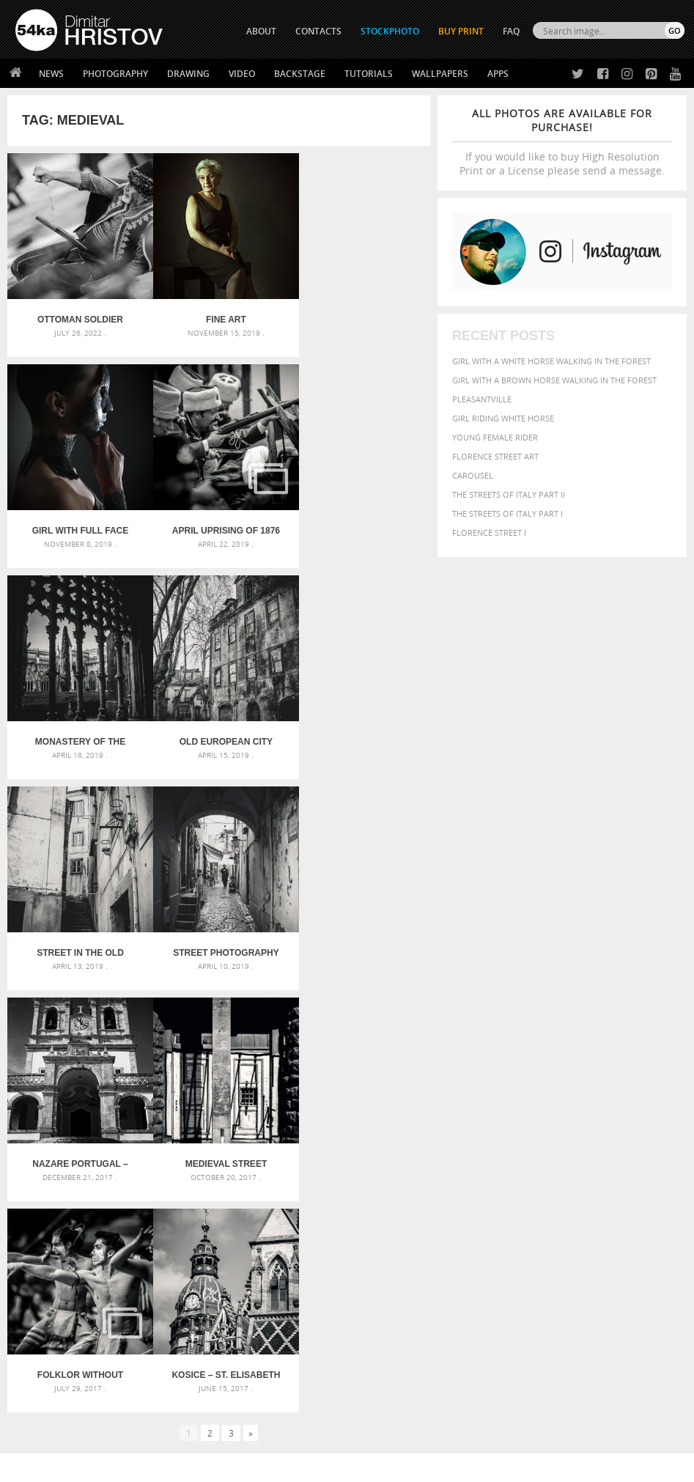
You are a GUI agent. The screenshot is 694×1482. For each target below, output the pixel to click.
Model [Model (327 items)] (573, 1180)
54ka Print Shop (49, 1306)
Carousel (472, 475)
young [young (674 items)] (530, 1220)
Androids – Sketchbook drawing (315, 1126)
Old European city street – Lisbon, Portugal (359, 521)
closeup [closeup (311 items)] (486, 1154)
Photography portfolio (68, 1343)
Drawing (188, 73)
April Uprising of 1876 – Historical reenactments (78, 521)
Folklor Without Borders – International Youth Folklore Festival (218, 933)
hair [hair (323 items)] (635, 1166)
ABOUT (261, 31)
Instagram (386, 1345)
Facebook (384, 1326)
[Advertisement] (350, 1044)
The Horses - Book (54, 1361)
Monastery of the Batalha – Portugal (218, 521)
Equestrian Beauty (168, 1431)
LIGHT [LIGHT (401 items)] (513, 1179)
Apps (498, 73)
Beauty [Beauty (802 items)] (554, 1140)
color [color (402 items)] (518, 1153)
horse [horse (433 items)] (484, 1179)
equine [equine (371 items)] (485, 1165)
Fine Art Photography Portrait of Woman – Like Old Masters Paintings (218, 314)
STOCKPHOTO (390, 31)
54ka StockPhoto (52, 1324)
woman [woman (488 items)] (489, 1221)
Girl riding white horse (503, 418)
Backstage (299, 73)
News (51, 73)
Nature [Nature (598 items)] (608, 1179)
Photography (115, 73)
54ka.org (136, 1465)
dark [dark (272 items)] (564, 1154)
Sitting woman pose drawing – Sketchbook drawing (347, 1197)
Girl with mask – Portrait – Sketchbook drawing (347, 1162)
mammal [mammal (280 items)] (543, 1180)
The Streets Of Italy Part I (507, 513)
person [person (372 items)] (613, 1192)
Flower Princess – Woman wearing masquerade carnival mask (121, 1197)
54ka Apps (35, 1379)
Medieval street (78, 933)
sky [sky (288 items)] (558, 1207)
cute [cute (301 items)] (544, 1154)
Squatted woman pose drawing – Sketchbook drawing (347, 1179)
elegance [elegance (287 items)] (594, 1154)
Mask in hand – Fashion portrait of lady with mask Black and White (121, 1144)
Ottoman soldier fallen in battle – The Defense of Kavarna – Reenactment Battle (78, 314)
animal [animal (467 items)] (488, 1125)
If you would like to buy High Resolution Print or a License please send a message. (562, 141)
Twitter (380, 1307)
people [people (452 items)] (579, 1192)
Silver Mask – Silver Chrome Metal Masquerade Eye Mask (121, 1179)
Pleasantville (482, 399)
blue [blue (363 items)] (622, 1140)
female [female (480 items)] (582, 1166)
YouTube (381, 1383)
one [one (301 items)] (639, 1180)
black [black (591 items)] (594, 1140)
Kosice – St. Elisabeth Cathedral (359, 933)
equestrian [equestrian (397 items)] (641, 1153)
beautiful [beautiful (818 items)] (500, 1140)
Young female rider (495, 437)
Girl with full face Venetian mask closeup (359, 314)
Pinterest (383, 1364)
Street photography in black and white (218, 727)
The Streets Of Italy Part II (508, 494)
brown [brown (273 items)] (646, 1141)
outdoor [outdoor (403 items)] (492, 1192)
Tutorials (368, 73)
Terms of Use (218, 1465)
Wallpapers (440, 73)
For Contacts (210, 1379)
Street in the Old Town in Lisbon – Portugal (78, 727)
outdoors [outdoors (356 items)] (538, 1192)
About (194, 1306)
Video (242, 73)
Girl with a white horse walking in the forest (551, 360)
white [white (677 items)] (657, 1205)
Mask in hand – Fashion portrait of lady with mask (121, 1162)
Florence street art (495, 456)
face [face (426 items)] (512, 1165)
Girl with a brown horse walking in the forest (554, 380)
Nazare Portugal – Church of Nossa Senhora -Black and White (359, 727)
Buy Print (461, 31)
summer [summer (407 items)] (619, 1206)
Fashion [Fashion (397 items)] (544, 1165)
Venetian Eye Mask (255, 1431)
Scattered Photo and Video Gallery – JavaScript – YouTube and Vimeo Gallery (121, 1126)
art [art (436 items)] (517, 1125)
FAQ (511, 31)
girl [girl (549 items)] (613, 1165)
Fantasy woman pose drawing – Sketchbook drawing (347, 1144)
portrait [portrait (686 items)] (495, 1205)
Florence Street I (489, 532)
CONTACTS (318, 31)
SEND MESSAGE (601, 1346)
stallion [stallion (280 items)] (582, 1207)
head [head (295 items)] (654, 1166)
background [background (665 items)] (608, 1125)
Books (195, 1343)
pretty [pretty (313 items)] (536, 1207)
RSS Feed (320, 1431)
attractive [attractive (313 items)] (548, 1126)
